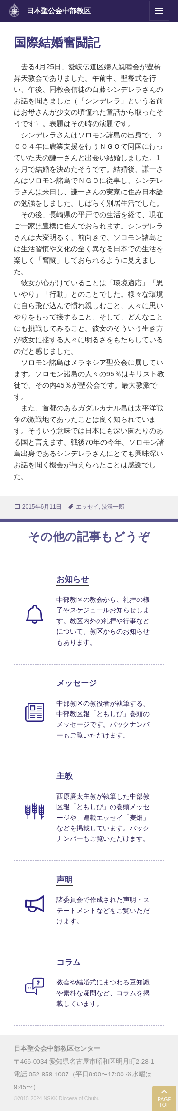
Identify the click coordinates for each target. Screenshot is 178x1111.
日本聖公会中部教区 (59, 11)
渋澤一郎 (113, 506)
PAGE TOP (164, 1102)
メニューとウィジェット (159, 20)
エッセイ (87, 506)
